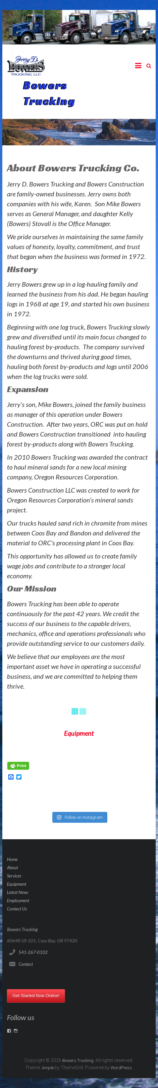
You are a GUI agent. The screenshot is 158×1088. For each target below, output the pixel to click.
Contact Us (17, 908)
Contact (26, 964)
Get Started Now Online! (36, 995)
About (12, 867)
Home (12, 859)
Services (14, 875)
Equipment (16, 884)
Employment (18, 900)
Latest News (17, 892)
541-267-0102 (33, 952)
